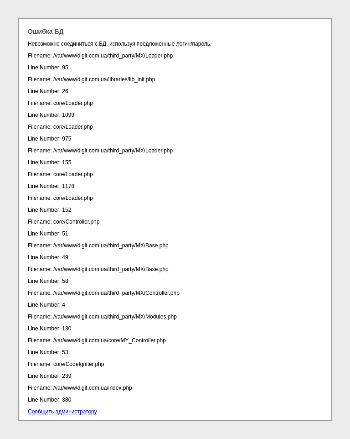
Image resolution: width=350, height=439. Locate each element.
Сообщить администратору (62, 411)
